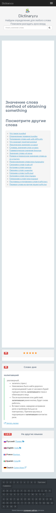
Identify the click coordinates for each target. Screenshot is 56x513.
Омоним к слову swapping (21, 170)
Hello (17, 448)
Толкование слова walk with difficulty (26, 139)
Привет (19, 441)
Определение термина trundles (23, 136)
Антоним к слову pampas (20, 167)
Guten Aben (20, 467)
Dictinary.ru (7, 3)
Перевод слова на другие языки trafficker (28, 184)
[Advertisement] (28, 72)
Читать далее (11, 423)
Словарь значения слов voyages (23, 147)
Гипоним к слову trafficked (21, 173)
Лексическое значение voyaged (23, 144)
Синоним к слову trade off (21, 164)
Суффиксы (7, 486)
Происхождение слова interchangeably (26, 161)
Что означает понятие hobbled (23, 142)
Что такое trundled (17, 133)
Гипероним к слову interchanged (23, 178)
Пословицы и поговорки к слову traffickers (28, 181)
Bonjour (16, 454)
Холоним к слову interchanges (22, 176)
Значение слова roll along (20, 153)
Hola (17, 461)
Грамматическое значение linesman (25, 150)
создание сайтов (30, 510)
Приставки (41, 482)
